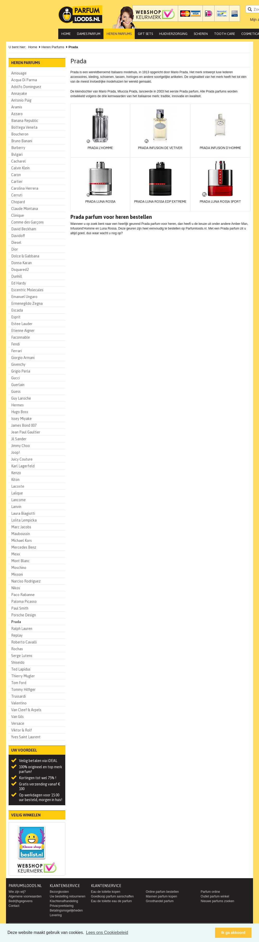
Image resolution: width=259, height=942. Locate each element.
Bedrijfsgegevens (21, 901)
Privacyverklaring (61, 906)
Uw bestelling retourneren (67, 896)
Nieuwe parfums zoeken (217, 901)
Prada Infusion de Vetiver (160, 148)
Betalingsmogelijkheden (66, 910)
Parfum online (210, 892)
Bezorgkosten (59, 892)
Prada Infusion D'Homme (220, 148)
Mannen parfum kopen (161, 896)
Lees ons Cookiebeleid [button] (107, 932)
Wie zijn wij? (17, 892)
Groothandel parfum (160, 901)
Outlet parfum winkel (215, 896)
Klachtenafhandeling (64, 901)
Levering (56, 915)
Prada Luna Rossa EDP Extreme (160, 201)
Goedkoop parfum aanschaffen (112, 896)
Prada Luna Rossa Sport (220, 201)
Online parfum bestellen (162, 892)
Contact (14, 906)
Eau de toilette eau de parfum (111, 901)
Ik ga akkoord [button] (233, 933)
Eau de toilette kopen (105, 892)
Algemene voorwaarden (25, 896)
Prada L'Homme (100, 148)
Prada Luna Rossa (100, 201)
